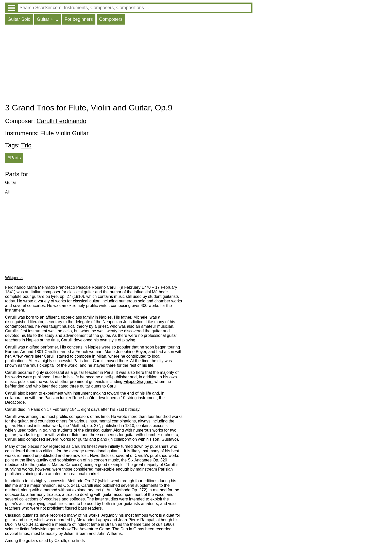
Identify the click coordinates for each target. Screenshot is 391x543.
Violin (63, 133)
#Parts (14, 157)
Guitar (80, 133)
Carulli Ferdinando (61, 121)
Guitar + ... (47, 19)
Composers (111, 19)
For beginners (79, 19)
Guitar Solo (19, 19)
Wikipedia (14, 278)
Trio (26, 145)
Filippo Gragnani (138, 381)
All (7, 192)
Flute (47, 133)
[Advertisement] (128, 65)
